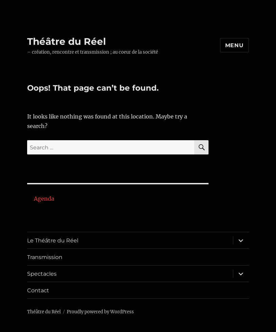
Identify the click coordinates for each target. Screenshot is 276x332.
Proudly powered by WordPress (100, 312)
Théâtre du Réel (66, 41)
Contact (38, 290)
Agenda (44, 198)
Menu (234, 45)
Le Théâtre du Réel (52, 240)
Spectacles (42, 274)
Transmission (44, 257)
